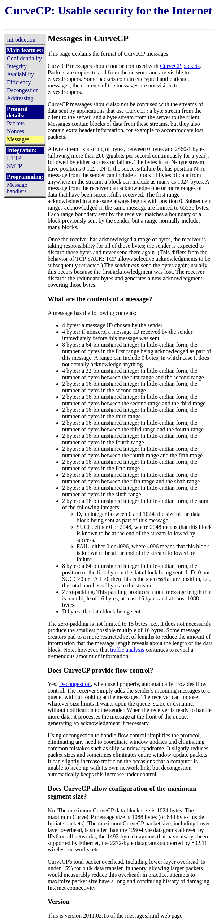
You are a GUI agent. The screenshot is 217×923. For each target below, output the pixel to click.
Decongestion (75, 684)
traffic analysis (127, 650)
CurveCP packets (180, 66)
